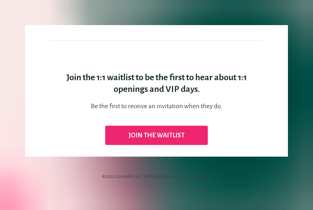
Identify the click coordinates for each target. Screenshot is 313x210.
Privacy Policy (197, 176)
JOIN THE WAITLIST (156, 135)
